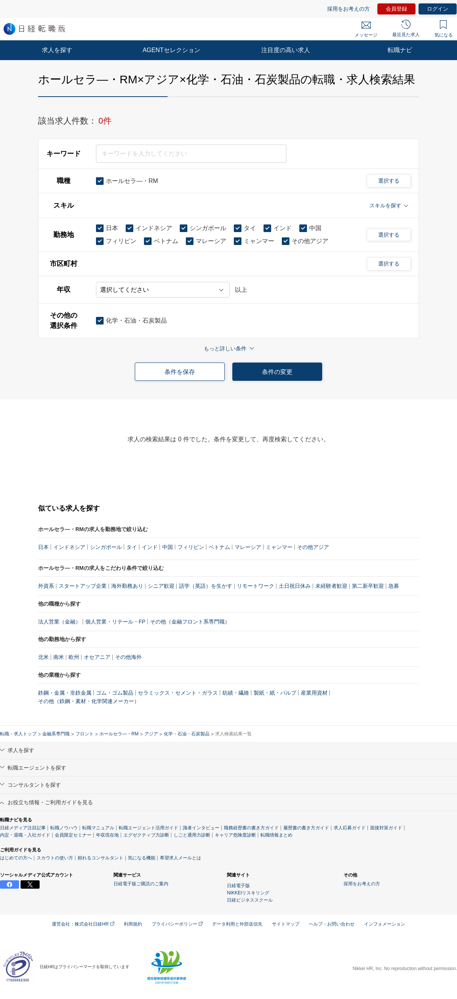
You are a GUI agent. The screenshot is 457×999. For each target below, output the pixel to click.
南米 (58, 657)
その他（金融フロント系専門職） (190, 622)
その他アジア (313, 547)
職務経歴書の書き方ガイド (251, 827)
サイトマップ (285, 924)
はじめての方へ (16, 858)
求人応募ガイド (350, 827)
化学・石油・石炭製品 (186, 734)
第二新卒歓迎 (368, 586)
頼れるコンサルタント (100, 858)
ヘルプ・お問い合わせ (332, 924)
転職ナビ (400, 50)
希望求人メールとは (180, 858)
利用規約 (133, 924)
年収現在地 (107, 835)
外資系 (46, 586)
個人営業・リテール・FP (115, 622)
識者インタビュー (201, 827)
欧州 (74, 657)
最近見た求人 (406, 28)
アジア (151, 734)
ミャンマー (279, 547)
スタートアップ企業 (83, 586)
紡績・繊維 (235, 693)
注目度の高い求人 (285, 50)
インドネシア (69, 547)
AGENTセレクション (171, 50)
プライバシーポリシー (177, 924)
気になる (444, 29)
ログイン (437, 9)
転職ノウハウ (64, 827)
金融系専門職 (56, 734)
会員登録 (396, 9)
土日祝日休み (295, 586)
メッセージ (366, 30)
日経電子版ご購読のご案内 (140, 883)
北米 (43, 657)
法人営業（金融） (59, 622)
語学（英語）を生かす (205, 586)
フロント (84, 734)
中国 (167, 547)
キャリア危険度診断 (235, 835)
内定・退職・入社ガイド (25, 835)
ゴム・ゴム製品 (114, 693)
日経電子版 (238, 885)
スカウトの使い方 (55, 858)
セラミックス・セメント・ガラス (178, 693)
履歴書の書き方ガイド (306, 827)
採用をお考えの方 (348, 9)
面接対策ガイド (386, 827)
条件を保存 (180, 372)
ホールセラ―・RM (119, 734)
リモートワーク (255, 586)
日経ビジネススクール (250, 900)
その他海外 (128, 657)
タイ (131, 547)
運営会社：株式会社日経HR (83, 924)
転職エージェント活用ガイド (148, 827)
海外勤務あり (127, 586)
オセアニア (97, 657)
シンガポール (106, 547)
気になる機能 (141, 858)
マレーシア (248, 547)
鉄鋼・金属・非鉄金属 (64, 693)
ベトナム (219, 547)
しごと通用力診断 (192, 835)
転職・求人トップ (18, 734)
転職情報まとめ (276, 835)
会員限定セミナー (73, 835)
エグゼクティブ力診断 (146, 835)
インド (150, 547)
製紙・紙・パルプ (275, 693)
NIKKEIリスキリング (248, 893)
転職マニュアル (98, 827)
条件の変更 (277, 372)
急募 (393, 586)
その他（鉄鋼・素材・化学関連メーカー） (88, 701)
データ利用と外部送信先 (237, 924)
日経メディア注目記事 (23, 827)
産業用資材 (314, 693)
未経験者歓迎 (331, 586)
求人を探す (57, 50)
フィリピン (190, 547)
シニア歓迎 (161, 586)
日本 (43, 547)
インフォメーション (384, 924)
